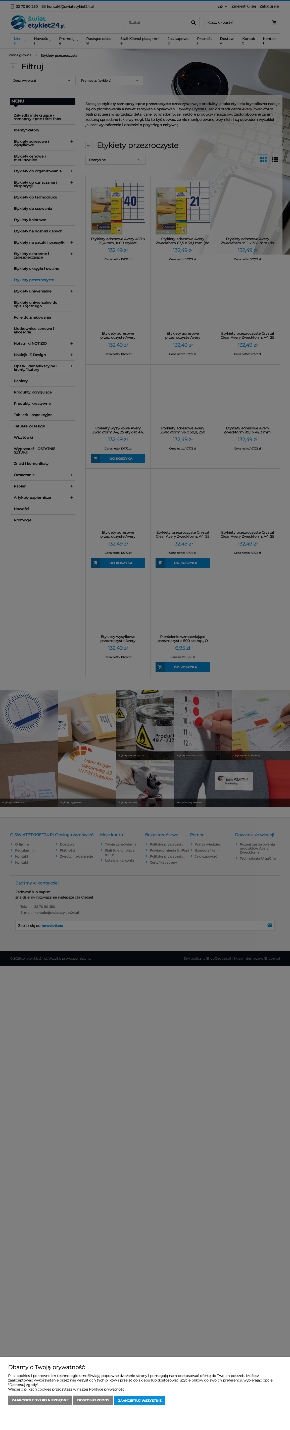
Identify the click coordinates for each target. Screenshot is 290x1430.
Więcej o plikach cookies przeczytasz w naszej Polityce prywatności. (67, 1390)
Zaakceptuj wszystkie (140, 1401)
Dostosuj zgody (93, 1401)
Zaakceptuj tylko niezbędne (40, 1401)
